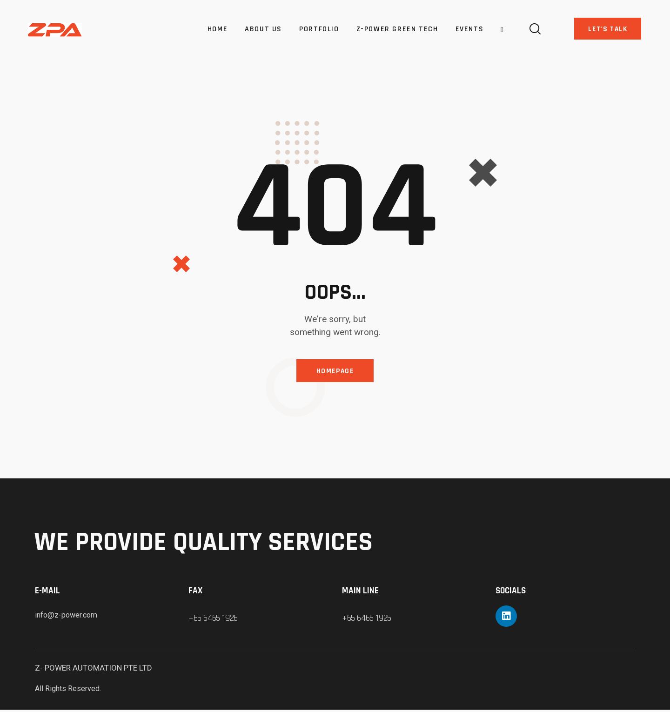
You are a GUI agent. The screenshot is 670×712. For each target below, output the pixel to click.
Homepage (335, 372)
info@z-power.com (68, 617)
